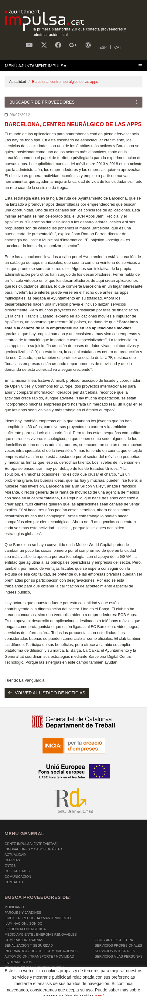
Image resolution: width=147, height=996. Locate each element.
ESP (103, 47)
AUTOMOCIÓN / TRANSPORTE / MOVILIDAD (39, 956)
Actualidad (17, 82)
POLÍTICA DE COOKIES (23, 984)
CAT (117, 47)
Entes (10, 865)
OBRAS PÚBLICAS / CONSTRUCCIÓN (34, 967)
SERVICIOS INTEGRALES (115, 951)
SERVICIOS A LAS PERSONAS (118, 956)
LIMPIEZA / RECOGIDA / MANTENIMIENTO (38, 918)
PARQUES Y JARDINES (23, 912)
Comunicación (18, 876)
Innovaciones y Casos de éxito (33, 849)
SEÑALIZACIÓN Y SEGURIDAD (29, 945)
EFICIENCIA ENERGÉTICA (25, 929)
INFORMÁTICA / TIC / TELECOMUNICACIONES (41, 951)
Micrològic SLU (107, 990)
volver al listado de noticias (46, 692)
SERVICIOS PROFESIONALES (118, 945)
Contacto (14, 882)
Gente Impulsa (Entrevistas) (31, 843)
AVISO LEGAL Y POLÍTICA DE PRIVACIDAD (82, 984)
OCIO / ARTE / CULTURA (114, 940)
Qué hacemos (17, 871)
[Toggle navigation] (73, 65)
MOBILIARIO (14, 907)
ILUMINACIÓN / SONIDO (24, 923)
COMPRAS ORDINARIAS (24, 940)
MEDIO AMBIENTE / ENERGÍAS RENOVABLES (41, 934)
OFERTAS (12, 860)
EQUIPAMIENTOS (18, 962)
